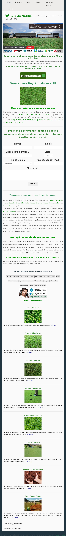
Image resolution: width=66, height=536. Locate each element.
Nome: (17, 144)
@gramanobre (17, 523)
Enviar (33, 184)
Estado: (48, 152)
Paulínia (40, 280)
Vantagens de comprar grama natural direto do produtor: (33, 195)
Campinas (46, 280)
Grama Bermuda (36, 203)
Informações (49, 2)
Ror (53, 535)
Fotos (28, 2)
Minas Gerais (16, 276)
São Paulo (8, 276)
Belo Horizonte (24, 285)
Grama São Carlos (22, 203)
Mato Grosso (47, 276)
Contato (10, 9)
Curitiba (31, 285)
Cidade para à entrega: (17, 152)
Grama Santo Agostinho (51, 203)
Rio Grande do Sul (12, 280)
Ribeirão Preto (54, 280)
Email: (48, 144)
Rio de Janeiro (24, 276)
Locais (47, 5)
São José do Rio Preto (40, 285)
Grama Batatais (9, 203)
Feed (55, 535)
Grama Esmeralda (56, 200)
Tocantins (30, 280)
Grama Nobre (16, 528)
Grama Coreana (8, 206)
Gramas (17, 2)
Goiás (53, 276)
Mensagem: (33, 168)
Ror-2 (58, 535)
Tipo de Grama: (17, 160)
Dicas (37, 2)
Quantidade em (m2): (48, 160)
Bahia (35, 280)
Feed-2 (63, 535)
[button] (7, 38)
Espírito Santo (22, 280)
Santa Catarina (38, 276)
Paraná (58, 276)
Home (9, 2)
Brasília (32, 276)
